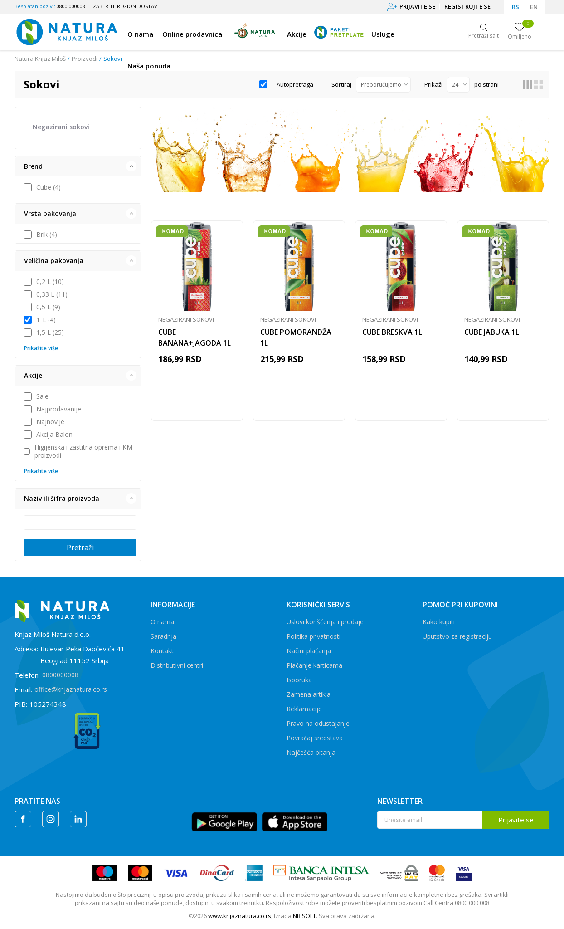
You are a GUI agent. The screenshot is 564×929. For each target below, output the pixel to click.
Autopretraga (295, 84)
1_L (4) (46, 320)
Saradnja (163, 636)
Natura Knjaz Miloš (40, 58)
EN (534, 7)
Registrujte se (467, 6)
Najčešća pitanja (311, 752)
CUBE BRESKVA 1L (392, 332)
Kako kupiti (439, 621)
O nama (162, 621)
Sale (42, 396)
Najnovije (50, 422)
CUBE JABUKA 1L (491, 332)
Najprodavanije (58, 409)
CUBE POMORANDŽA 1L (295, 337)
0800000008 (60, 674)
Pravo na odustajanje (318, 723)
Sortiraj (341, 84)
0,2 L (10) (50, 282)
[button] (78, 166)
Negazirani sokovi (61, 127)
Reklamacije (304, 708)
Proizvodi (84, 58)
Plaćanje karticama (314, 665)
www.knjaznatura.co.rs (239, 916)
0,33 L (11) (52, 294)
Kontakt (162, 650)
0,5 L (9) (48, 307)
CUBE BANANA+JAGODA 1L (194, 337)
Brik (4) (46, 234)
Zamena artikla (309, 694)
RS (515, 7)
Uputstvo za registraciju (457, 636)
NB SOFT (304, 916)
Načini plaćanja (309, 650)
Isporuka (299, 679)
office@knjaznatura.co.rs (70, 689)
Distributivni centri (177, 665)
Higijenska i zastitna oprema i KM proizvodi (83, 451)
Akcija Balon (54, 434)
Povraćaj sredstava (315, 737)
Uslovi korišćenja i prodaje (325, 621)
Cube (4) (48, 187)
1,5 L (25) (50, 332)
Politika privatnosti (313, 636)
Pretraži (80, 548)
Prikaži (433, 84)
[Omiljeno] (519, 32)
